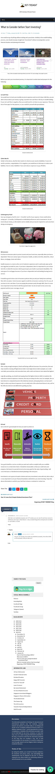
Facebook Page (18, 604)
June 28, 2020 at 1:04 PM (28, 534)
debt (29, 33)
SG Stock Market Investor (21, 690)
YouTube (16, 612)
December (20, 634)
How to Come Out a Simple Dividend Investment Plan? (27, 659)
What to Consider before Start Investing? (28, 662)
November (20, 636)
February (20, 651)
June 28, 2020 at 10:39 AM (21, 515)
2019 (17, 632)
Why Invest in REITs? (22, 657)
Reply (9, 524)
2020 (17, 630)
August (19, 641)
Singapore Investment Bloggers (23, 693)
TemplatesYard (16, 772)
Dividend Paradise (19, 677)
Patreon (16, 598)
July (18, 643)
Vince (16, 534)
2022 (17, 626)
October (19, 638)
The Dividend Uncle (19, 698)
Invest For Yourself (19, 682)
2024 (17, 623)
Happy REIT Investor (19, 680)
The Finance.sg (18, 701)
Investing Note (18, 601)
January (19, 653)
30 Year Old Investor (19, 672)
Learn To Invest (18, 685)
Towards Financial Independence (23, 706)
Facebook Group (18, 606)
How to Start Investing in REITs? (25, 655)
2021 (17, 628)
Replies (11, 530)
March (19, 649)
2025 (17, 621)
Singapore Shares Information (22, 696)
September (20, 640)
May (18, 645)
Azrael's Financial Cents (20, 674)
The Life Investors (19, 704)
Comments (36, 33)
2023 (17, 625)
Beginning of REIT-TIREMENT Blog (26, 664)
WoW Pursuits (17, 709)
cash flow (24, 33)
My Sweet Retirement (20, 688)
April (18, 647)
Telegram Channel (19, 609)
